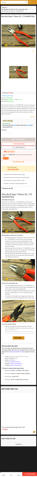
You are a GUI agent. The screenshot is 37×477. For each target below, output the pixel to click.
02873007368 (12, 169)
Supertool (10, 99)
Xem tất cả (18, 444)
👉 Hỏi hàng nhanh (19, 144)
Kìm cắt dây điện (8, 98)
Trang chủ (3, 7)
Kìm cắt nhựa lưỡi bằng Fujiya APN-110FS (13, 427)
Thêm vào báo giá (19, 147)
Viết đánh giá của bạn (7, 95)
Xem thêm (18, 338)
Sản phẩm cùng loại (9, 389)
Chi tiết (33, 117)
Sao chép (5, 158)
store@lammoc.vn (12, 358)
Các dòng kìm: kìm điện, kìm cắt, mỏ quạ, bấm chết (14, 9)
